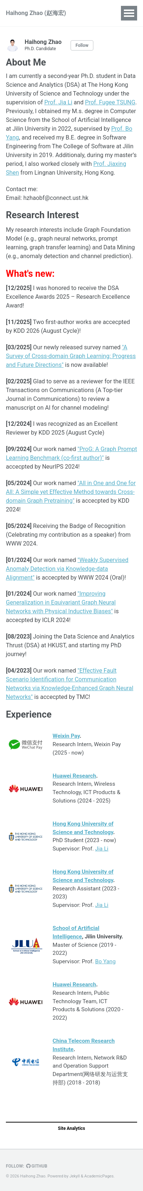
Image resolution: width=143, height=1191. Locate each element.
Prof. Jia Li (58, 102)
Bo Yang (105, 961)
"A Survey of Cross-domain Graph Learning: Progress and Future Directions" (71, 356)
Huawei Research (74, 776)
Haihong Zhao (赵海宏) (36, 13)
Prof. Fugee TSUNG (110, 102)
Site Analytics (71, 1128)
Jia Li (101, 848)
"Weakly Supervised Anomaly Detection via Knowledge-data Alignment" (67, 569)
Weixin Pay (66, 736)
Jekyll (74, 1176)
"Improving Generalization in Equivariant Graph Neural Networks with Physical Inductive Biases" (61, 602)
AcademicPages (99, 1176)
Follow (81, 45)
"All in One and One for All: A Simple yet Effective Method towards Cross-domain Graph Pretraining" (71, 492)
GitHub (36, 1166)
